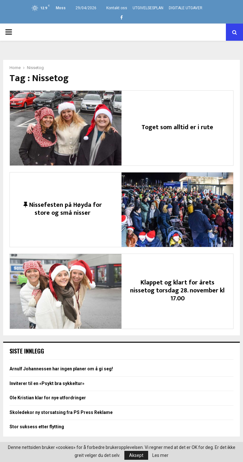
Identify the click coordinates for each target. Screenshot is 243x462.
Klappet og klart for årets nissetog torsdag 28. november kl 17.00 (177, 290)
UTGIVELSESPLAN (148, 8)
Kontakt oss (116, 8)
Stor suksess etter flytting (37, 426)
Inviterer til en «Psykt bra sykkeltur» (47, 383)
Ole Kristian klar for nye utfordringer (48, 397)
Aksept (136, 455)
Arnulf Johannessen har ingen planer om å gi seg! (61, 368)
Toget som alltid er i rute (177, 127)
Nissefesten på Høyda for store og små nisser (62, 209)
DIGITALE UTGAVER (185, 8)
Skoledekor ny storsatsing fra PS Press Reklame (61, 412)
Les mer (160, 455)
